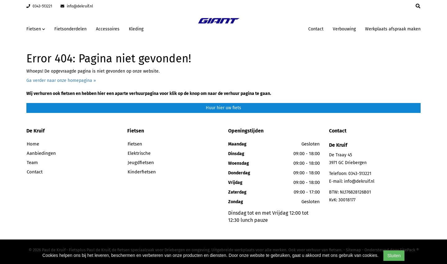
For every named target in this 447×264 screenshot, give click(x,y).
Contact (315, 29)
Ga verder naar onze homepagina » (61, 80)
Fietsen (135, 144)
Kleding (136, 29)
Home (33, 144)
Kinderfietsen (142, 172)
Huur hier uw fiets (223, 107)
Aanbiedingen (41, 153)
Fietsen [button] (35, 29)
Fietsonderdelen (70, 29)
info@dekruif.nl (77, 6)
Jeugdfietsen (141, 162)
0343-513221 (39, 6)
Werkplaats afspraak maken (393, 29)
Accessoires (108, 29)
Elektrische (139, 153)
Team (32, 162)
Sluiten (394, 255)
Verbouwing (344, 29)
